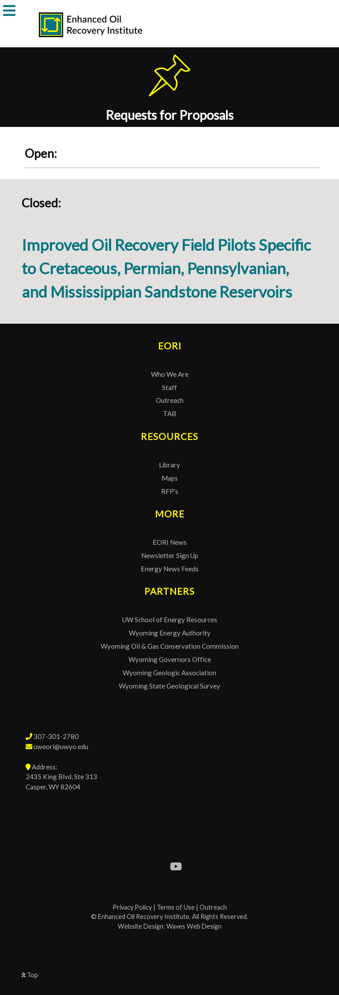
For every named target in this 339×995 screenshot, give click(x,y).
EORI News (170, 542)
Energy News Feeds (170, 569)
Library (169, 465)
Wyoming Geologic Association (169, 673)
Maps (170, 478)
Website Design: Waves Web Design (170, 926)
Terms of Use (176, 907)
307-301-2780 (56, 736)
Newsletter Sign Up (169, 555)
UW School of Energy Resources (169, 620)
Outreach (170, 400)
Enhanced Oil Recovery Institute (143, 916)
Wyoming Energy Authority (170, 633)
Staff (169, 387)
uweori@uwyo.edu (61, 746)
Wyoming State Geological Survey (169, 686)
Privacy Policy (132, 907)
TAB (169, 413)
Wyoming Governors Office (169, 659)
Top (30, 975)
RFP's (169, 491)
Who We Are (169, 374)
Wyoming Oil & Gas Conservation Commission (170, 646)
